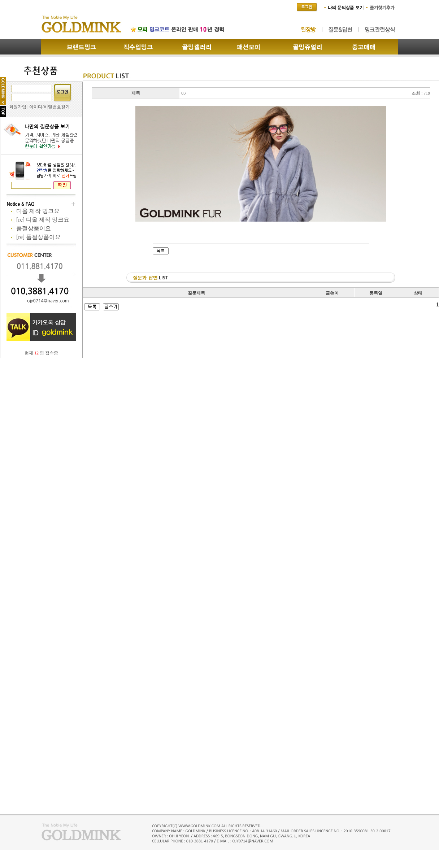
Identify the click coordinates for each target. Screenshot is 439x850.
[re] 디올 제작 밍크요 (42, 220)
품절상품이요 (33, 228)
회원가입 (17, 106)
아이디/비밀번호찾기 (49, 106)
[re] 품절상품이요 (38, 237)
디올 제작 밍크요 (38, 211)
